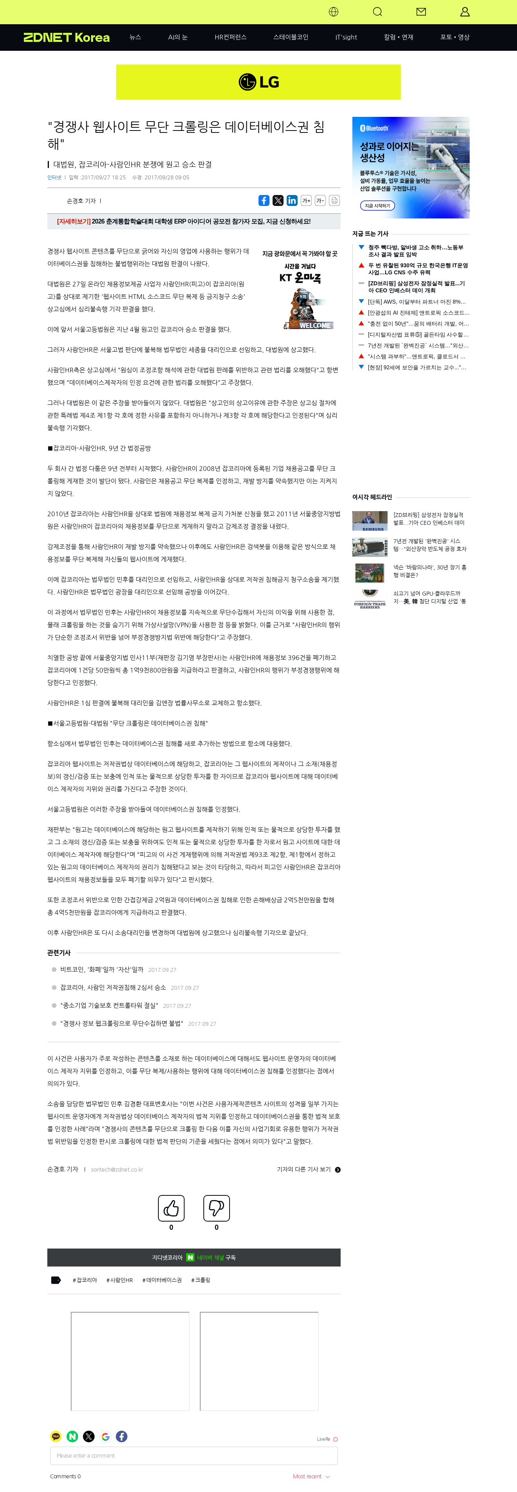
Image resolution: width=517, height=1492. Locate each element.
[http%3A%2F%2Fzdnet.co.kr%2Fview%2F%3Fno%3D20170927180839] (292, 200)
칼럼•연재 (398, 37)
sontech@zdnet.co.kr (117, 1169)
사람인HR (121, 1280)
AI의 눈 (178, 37)
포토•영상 (455, 37)
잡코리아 (87, 1280)
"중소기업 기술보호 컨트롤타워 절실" (109, 1005)
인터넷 (54, 177)
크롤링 (202, 1280)
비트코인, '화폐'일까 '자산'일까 (102, 969)
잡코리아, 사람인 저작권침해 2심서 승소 (113, 987)
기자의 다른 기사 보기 (309, 1169)
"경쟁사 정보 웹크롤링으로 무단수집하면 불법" (121, 1023)
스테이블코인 (291, 37)
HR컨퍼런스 (231, 37)
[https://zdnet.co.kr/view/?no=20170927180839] (263, 200)
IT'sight (346, 37)
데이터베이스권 (164, 1280)
